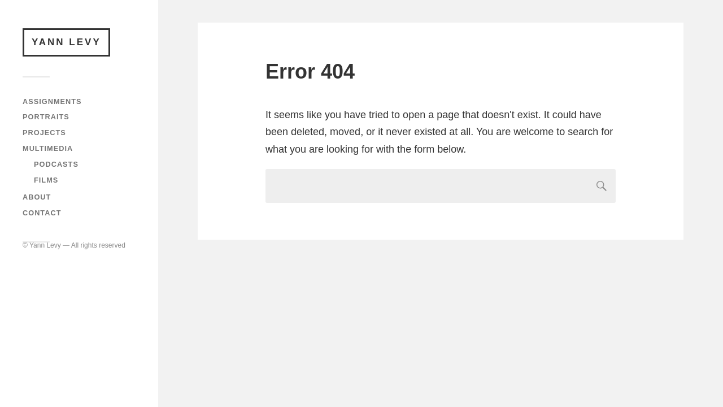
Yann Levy (66, 42)
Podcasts (56, 164)
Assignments (52, 101)
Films (46, 180)
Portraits (46, 116)
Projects (44, 132)
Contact (42, 213)
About (37, 197)
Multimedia (48, 148)
